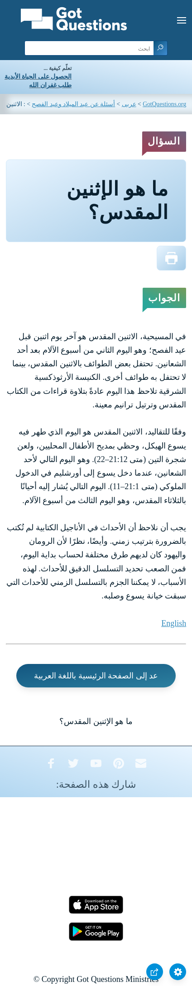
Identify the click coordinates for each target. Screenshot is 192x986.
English (173, 623)
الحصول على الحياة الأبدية (38, 76)
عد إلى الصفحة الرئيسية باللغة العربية (96, 675)
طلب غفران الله (50, 85)
